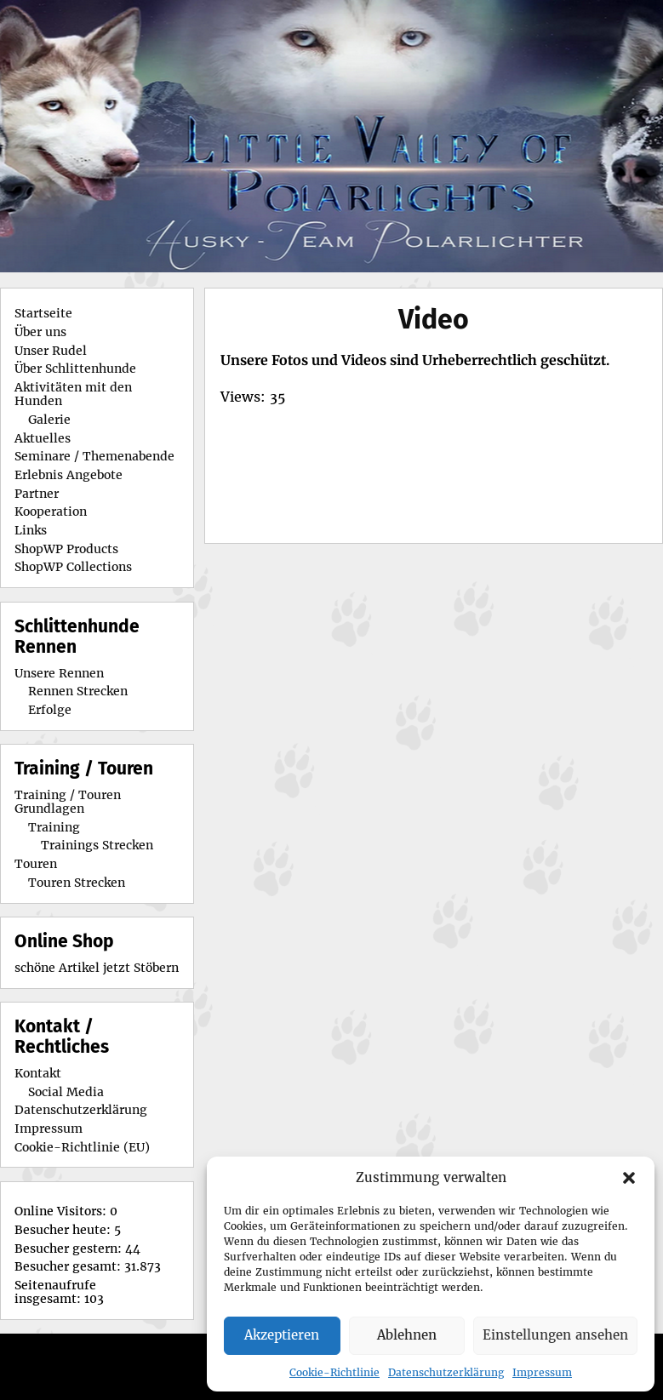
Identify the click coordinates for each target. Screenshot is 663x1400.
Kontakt (37, 1073)
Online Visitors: (62, 1211)
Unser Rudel (50, 350)
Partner (36, 493)
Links (30, 530)
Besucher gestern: (69, 1248)
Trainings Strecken (97, 845)
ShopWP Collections (73, 566)
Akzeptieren (281, 1335)
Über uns (40, 332)
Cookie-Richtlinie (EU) (82, 1147)
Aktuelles (42, 438)
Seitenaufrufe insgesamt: (55, 1291)
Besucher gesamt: (69, 1266)
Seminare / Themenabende (94, 456)
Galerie (49, 419)
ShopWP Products (66, 549)
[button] (628, 1177)
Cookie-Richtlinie (334, 1372)
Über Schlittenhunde (75, 368)
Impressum (542, 1372)
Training (54, 827)
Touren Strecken (76, 882)
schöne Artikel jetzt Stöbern (96, 967)
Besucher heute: (64, 1229)
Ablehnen (407, 1335)
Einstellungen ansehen (555, 1335)
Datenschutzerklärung (446, 1372)
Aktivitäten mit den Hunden (73, 394)
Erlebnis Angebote (68, 475)
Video (433, 319)
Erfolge (49, 709)
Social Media (66, 1092)
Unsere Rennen (59, 673)
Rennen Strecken (78, 691)
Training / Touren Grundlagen (67, 801)
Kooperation (50, 511)
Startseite (43, 313)
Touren (35, 863)
